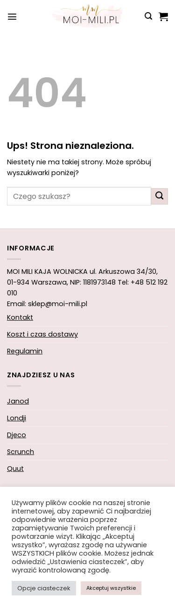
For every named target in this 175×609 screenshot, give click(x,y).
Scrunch (20, 451)
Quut (15, 468)
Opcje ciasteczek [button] (43, 588)
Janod (18, 401)
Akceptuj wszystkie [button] (111, 588)
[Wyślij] (159, 196)
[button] (12, 16)
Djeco (16, 435)
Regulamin (24, 351)
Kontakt (20, 317)
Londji (16, 418)
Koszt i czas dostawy (42, 334)
